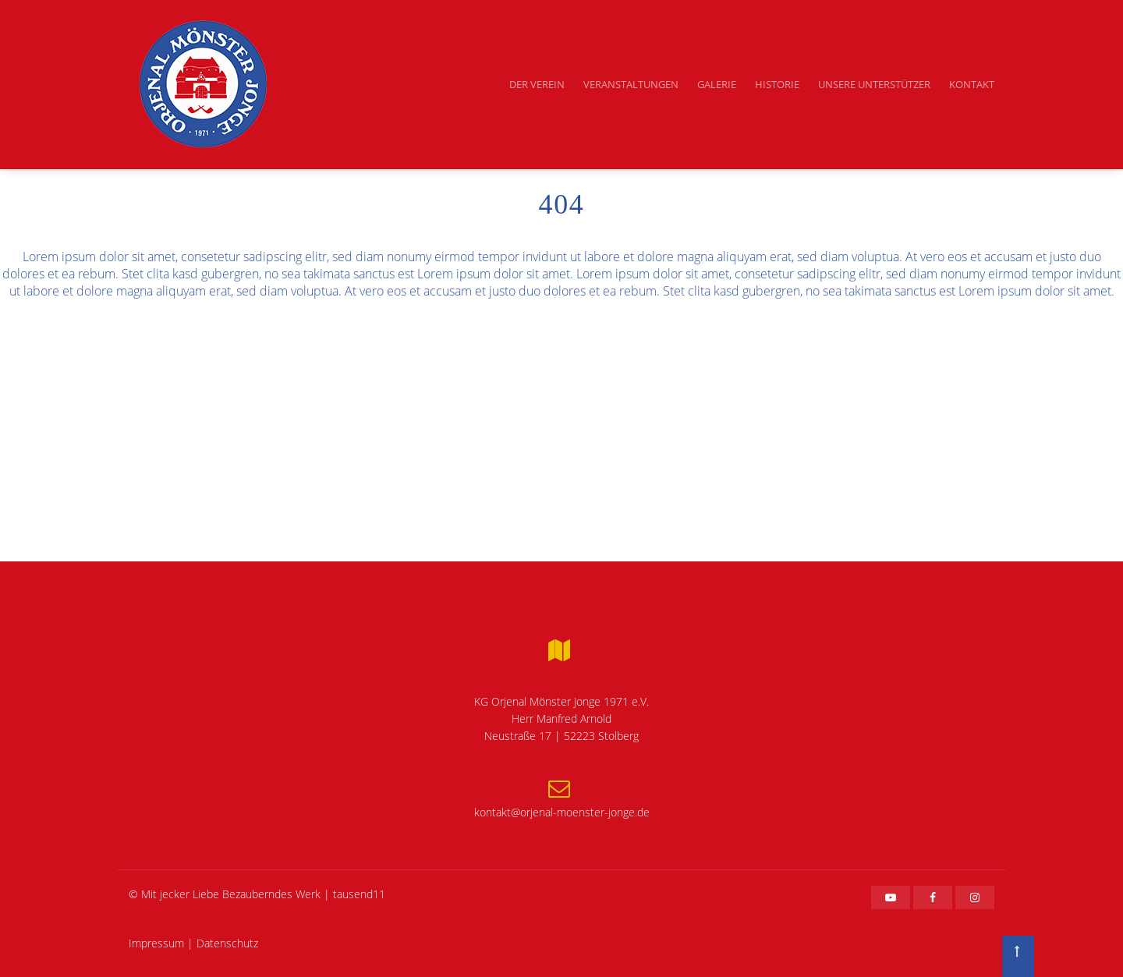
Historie (777, 84)
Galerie (716, 84)
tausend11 (359, 894)
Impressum (156, 943)
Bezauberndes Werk (271, 894)
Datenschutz (227, 943)
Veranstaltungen (630, 84)
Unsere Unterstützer (874, 84)
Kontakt (971, 84)
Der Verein (537, 84)
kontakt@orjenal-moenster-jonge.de (562, 812)
